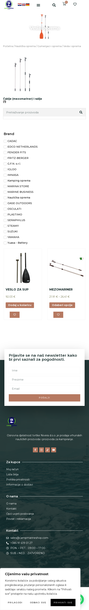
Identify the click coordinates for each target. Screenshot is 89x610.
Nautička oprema (25, 46)
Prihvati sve (63, 602)
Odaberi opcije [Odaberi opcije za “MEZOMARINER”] (62, 305)
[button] (38, 5)
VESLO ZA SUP (17, 289)
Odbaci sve (38, 602)
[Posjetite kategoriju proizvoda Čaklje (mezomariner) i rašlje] (23, 79)
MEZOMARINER (61, 289)
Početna (8, 46)
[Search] (81, 112)
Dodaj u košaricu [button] (19, 305)
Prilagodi (15, 602)
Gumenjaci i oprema (49, 46)
